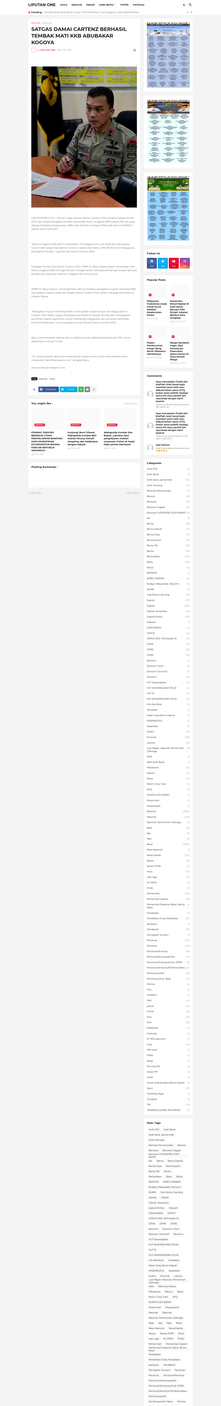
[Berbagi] (134, 50)
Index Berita (106, 4)
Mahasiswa (168, 767)
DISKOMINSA (168, 627)
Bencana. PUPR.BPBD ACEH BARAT (168, 512)
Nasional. (168, 817)
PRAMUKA (168, 1028)
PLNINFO (168, 995)
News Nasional (168, 849)
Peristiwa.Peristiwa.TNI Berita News (168, 967)
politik (168, 1006)
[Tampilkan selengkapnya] (93, 389)
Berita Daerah (168, 529)
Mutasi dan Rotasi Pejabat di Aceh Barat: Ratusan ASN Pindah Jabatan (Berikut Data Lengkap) (179, 309)
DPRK (168, 649)
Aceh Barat (168, 474)
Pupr (168, 1044)
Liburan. (168, 742)
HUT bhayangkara (168, 682)
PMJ (168, 1000)
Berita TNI (168, 545)
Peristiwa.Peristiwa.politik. (168, 956)
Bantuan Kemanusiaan (168, 490)
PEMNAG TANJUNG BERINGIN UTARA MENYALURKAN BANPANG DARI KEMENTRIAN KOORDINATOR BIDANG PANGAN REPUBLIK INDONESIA (47, 441)
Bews (168, 562)
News (52, 379)
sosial (168, 1077)
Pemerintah (168, 893)
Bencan (168, 496)
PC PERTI (168, 882)
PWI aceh (168, 1050)
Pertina (168, 984)
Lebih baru (35, 493)
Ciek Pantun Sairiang (168, 594)
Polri (168, 1017)
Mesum (168, 773)
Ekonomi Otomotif (168, 671)
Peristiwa (138, 4)
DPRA (168, 644)
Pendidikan (168, 913)
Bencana (168, 501)
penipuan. (168, 924)
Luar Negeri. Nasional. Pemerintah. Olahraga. (168, 750)
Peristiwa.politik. (168, 973)
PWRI (168, 1055)
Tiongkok (168, 1099)
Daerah (90, 4)
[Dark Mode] (184, 4)
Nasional (77, 4)
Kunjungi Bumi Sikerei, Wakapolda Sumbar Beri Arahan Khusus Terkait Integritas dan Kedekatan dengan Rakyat (83, 438)
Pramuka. (168, 1033)
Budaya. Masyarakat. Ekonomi (168, 584)
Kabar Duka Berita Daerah (168, 715)
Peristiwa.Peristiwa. (168, 951)
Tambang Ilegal (168, 1093)
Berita (168, 523)
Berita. (168, 551)
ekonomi (168, 660)
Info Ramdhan (168, 704)
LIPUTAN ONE (42, 4)
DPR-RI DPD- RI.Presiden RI (168, 638)
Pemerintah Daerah (168, 899)
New (168, 838)
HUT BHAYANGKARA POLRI (168, 688)
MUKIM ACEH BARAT (168, 795)
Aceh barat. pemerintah (168, 480)
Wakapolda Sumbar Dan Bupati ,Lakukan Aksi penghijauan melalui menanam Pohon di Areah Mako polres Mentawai (119, 438)
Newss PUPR (168, 866)
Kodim (168, 731)
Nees (168, 828)
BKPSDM (168, 573)
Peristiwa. (168, 946)
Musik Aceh (168, 800)
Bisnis (168, 567)
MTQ (168, 789)
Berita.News (168, 556)
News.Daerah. (168, 855)
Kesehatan (168, 726)
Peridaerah (168, 929)
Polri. (168, 1022)
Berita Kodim (168, 540)
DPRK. (168, 655)
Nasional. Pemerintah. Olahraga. (168, 822)
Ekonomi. (168, 677)
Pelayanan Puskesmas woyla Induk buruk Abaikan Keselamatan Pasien (157, 308)
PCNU (168, 888)
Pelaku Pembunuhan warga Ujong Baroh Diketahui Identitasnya (156, 348)
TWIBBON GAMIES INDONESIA (168, 1110)
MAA (168, 756)
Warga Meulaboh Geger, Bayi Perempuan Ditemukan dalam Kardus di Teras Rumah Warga (179, 351)
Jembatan (168, 710)
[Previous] (187, 12)
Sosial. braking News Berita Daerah (168, 1082)
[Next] (191, 12)
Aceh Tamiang (168, 485)
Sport (168, 1088)
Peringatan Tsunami (168, 935)
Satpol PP (168, 1072)
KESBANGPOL (168, 720)
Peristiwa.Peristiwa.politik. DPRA (168, 962)
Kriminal (168, 737)
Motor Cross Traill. (168, 784)
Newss (168, 860)
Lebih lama (132, 493)
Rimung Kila (168, 1066)
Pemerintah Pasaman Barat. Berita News (168, 906)
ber (168, 518)
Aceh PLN (168, 469)
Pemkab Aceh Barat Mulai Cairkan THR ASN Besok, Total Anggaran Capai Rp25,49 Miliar (92, 12)
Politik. (168, 1011)
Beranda (35, 23)
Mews (168, 778)
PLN (168, 989)
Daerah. (168, 606)
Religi (168, 1061)
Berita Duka (168, 534)
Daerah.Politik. (168, 616)
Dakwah (168, 622)
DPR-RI (168, 633)
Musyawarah (168, 806)
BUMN (168, 589)
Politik (124, 4)
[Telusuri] (190, 4)
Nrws (168, 871)
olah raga (168, 877)
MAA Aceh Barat (168, 762)
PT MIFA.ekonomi (168, 1039)
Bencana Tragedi (168, 507)
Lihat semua (130, 403)
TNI (168, 1104)
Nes (168, 833)
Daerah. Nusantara (168, 611)
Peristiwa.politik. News (168, 978)
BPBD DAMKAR (168, 578)
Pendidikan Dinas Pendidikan (168, 918)
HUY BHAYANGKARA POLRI (168, 699)
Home (63, 4)
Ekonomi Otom (168, 666)
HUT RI (168, 693)
